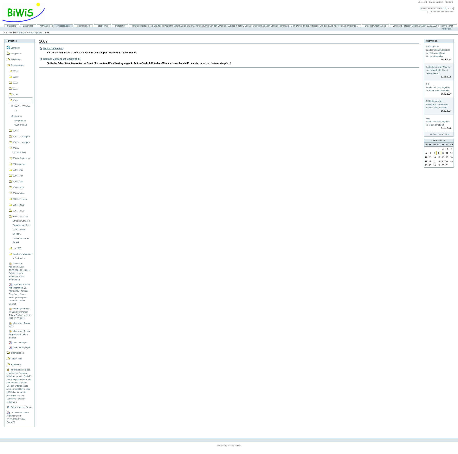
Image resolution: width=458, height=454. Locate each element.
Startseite (11, 26)
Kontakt (449, 2)
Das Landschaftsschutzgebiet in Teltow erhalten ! (437, 121)
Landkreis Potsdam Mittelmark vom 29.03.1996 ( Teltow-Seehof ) (423, 26)
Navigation (12, 41)
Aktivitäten (45, 26)
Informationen (83, 26)
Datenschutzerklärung (375, 26)
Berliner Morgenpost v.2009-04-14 (62, 59)
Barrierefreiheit (436, 2)
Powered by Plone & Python (229, 446)
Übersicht (422, 2)
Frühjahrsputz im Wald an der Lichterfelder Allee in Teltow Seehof (438, 70)
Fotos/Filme (102, 26)
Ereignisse (28, 26)
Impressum (120, 26)
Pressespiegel (63, 26)
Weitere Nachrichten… (440, 134)
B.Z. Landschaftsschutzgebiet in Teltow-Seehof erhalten (438, 87)
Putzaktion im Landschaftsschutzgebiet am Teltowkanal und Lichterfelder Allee (437, 51)
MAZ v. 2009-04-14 (53, 48)
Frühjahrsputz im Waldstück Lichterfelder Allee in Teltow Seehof (437, 104)
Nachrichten (431, 41)
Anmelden (447, 29)
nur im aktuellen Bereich (442, 11)
